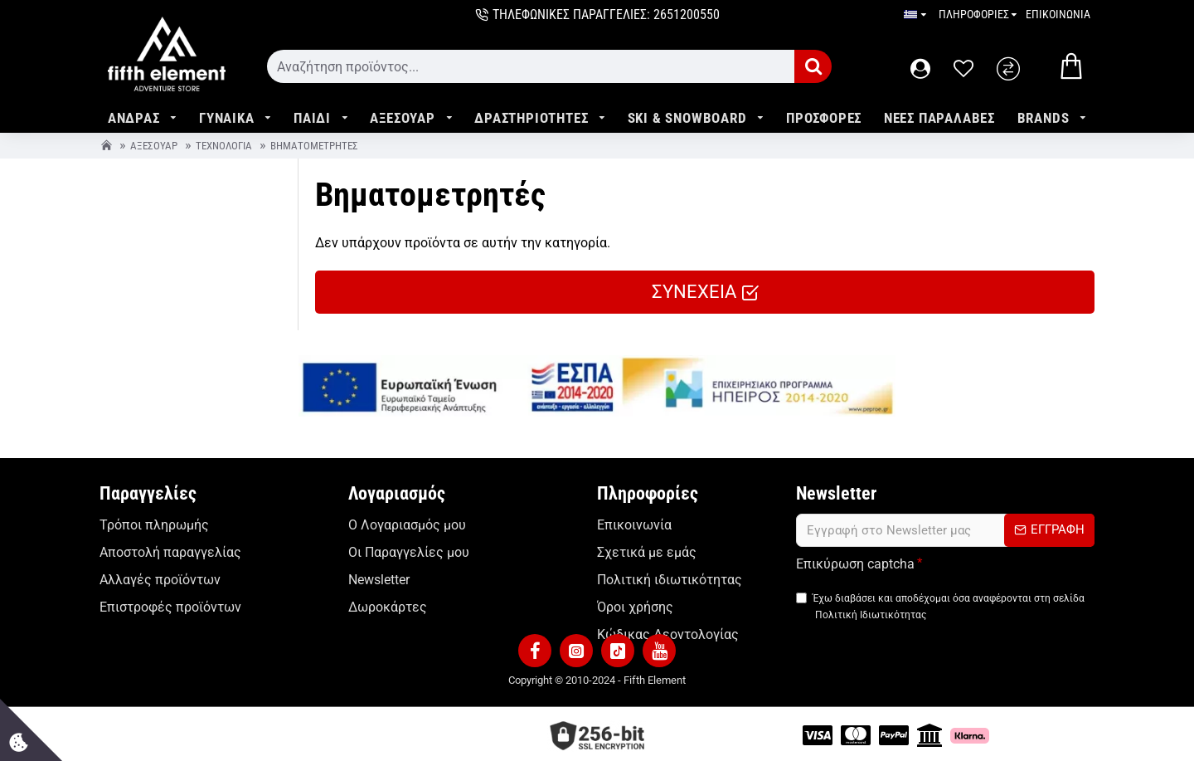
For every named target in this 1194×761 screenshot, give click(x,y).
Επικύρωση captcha (855, 564)
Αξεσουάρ (153, 145)
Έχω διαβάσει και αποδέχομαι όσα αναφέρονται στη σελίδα (940, 609)
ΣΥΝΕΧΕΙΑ (694, 291)
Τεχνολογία (224, 145)
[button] (534, 647)
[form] (530, 66)
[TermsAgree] (801, 598)
